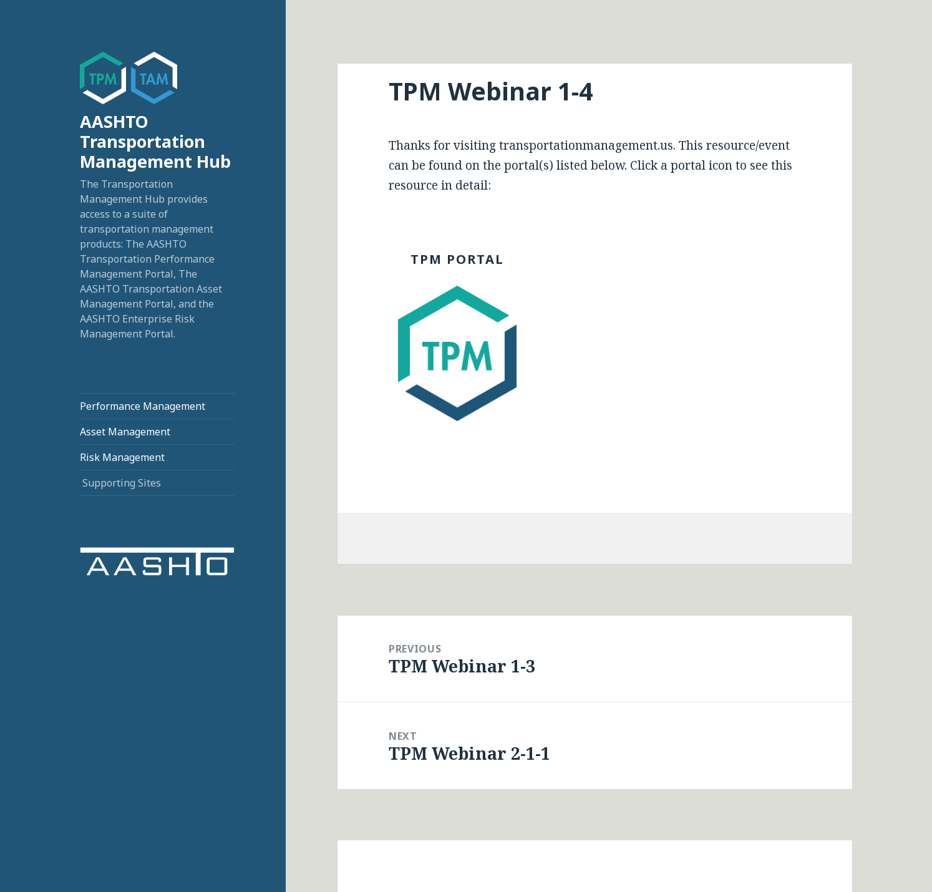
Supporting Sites (121, 483)
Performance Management (142, 406)
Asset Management (125, 432)
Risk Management (122, 457)
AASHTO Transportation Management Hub (155, 141)
